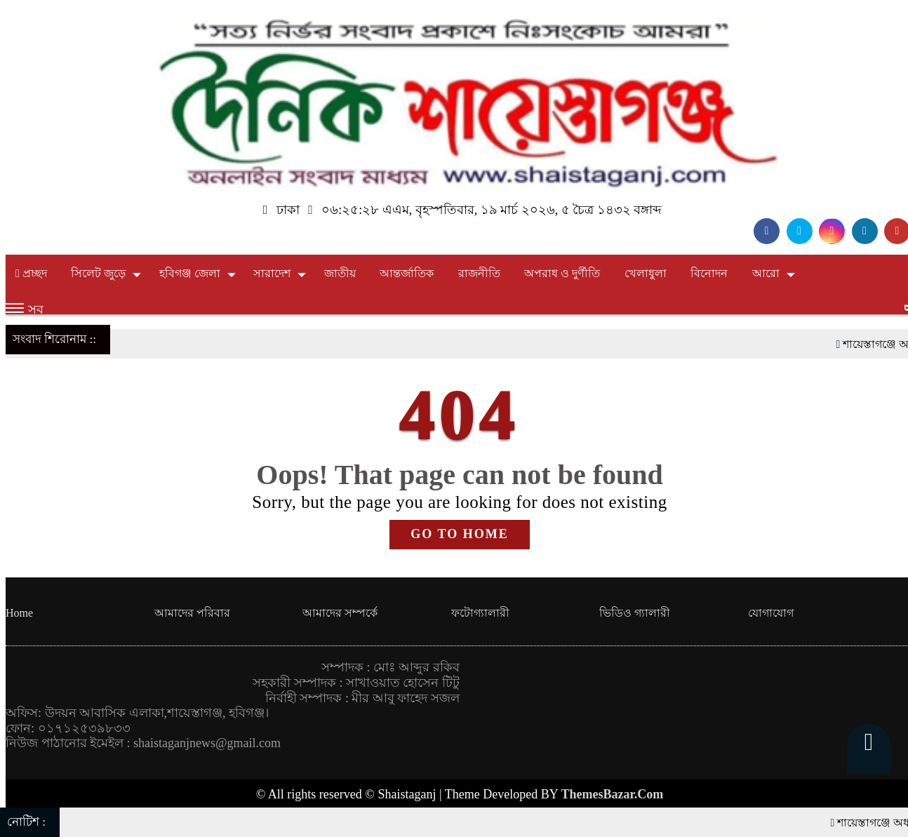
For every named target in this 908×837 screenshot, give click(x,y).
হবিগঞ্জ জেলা (189, 273)
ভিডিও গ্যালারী (634, 613)
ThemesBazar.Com (612, 794)
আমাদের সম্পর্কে (340, 613)
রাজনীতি (479, 273)
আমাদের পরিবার (192, 613)
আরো (766, 273)
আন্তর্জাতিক (407, 273)
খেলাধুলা (646, 273)
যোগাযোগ (771, 613)
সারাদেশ (272, 273)
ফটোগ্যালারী (480, 613)
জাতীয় (340, 273)
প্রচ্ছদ (31, 273)
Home (19, 613)
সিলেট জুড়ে (98, 273)
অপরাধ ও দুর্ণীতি (562, 273)
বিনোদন (709, 273)
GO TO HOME (459, 534)
